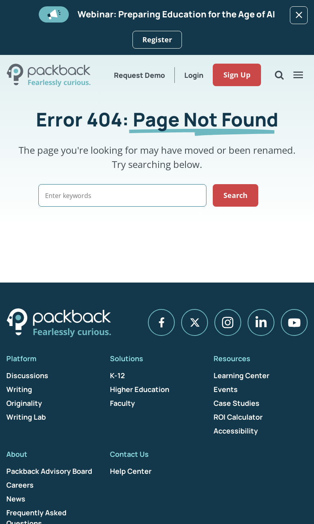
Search (253, 195)
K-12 (117, 375)
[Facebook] (161, 322)
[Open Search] (279, 75)
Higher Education (139, 389)
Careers (20, 485)
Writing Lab (26, 417)
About (16, 454)
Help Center (130, 471)
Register (157, 39)
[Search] (131, 195)
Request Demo (138, 75)
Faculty (122, 403)
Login (192, 75)
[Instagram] (227, 322)
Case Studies (236, 403)
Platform (21, 358)
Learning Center (241, 375)
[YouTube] (294, 322)
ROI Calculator (238, 417)
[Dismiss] (299, 15)
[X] (194, 322)
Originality (24, 403)
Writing (19, 389)
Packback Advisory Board (49, 471)
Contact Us (129, 454)
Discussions (27, 375)
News (15, 498)
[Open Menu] (298, 75)
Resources (232, 358)
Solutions (126, 358)
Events (226, 389)
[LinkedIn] (261, 322)
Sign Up (236, 75)
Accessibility (236, 430)
